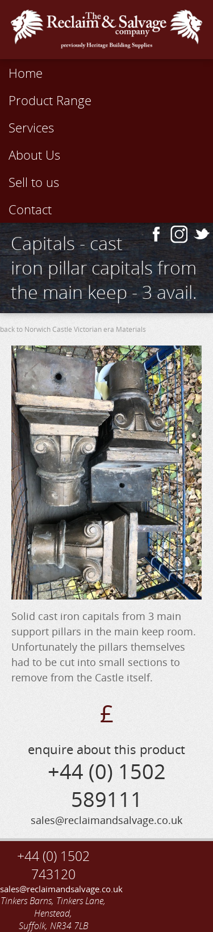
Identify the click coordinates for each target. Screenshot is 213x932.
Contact (30, 209)
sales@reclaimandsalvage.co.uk (53, 888)
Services (31, 127)
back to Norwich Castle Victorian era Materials (73, 329)
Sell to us (34, 181)
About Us (34, 154)
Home (26, 72)
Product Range (50, 100)
